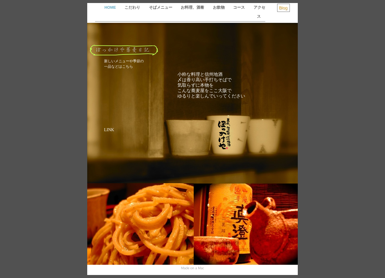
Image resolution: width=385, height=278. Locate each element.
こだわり (133, 7)
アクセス (259, 12)
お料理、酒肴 (193, 7)
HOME (110, 7)
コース (239, 7)
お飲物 (219, 7)
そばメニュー (161, 7)
